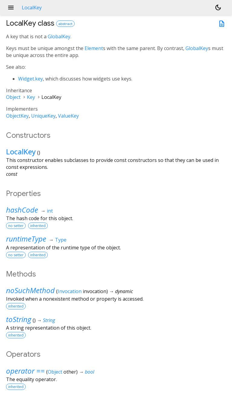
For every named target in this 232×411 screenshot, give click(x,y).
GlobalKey (59, 36)
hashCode (22, 210)
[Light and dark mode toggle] (218, 7)
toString (18, 319)
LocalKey (21, 151)
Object (13, 97)
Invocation (70, 291)
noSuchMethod (30, 290)
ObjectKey (17, 115)
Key (31, 97)
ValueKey (68, 115)
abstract (65, 23)
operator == (25, 371)
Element (94, 48)
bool (89, 371)
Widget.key (30, 78)
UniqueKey (43, 115)
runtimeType (26, 239)
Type (60, 239)
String (49, 320)
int (50, 210)
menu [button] (10, 7)
